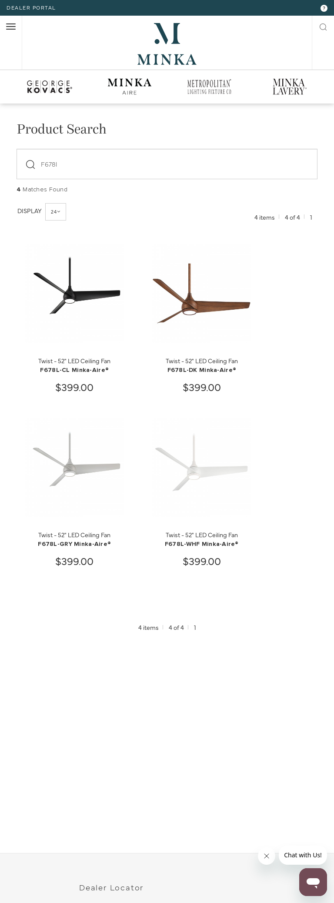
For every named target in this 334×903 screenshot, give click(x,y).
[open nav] (11, 26)
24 (55, 211)
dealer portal (31, 7)
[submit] (32, 162)
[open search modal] (323, 26)
